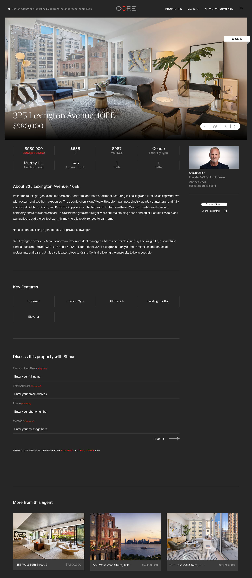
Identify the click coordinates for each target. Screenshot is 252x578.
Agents (193, 9)
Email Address (26, 386)
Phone (22, 403)
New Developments (219, 9)
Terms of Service (86, 450)
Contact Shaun (214, 204)
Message (23, 421)
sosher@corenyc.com (202, 186)
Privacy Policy (67, 450)
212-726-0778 (197, 182)
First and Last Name (30, 368)
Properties (173, 9)
